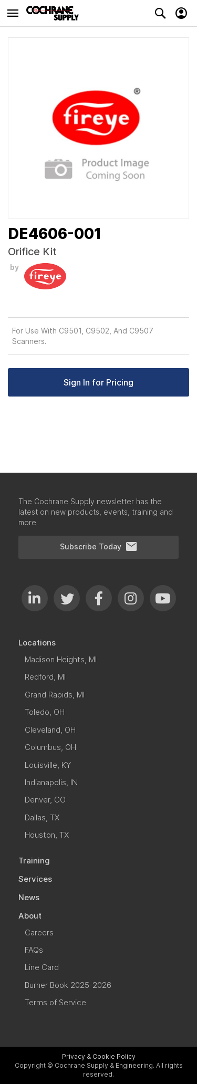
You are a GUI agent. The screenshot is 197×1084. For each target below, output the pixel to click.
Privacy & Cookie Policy (99, 1056)
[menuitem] (98, 643)
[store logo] (55, 13)
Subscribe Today (99, 546)
